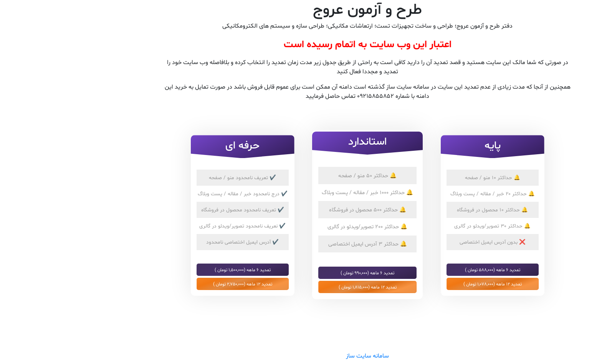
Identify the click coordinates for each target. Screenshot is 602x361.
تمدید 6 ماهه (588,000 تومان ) (426, 270)
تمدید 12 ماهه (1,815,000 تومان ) (301, 287)
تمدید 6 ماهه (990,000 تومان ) (301, 273)
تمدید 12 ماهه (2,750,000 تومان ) (176, 284)
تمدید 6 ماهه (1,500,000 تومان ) (176, 270)
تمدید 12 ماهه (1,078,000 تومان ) (426, 284)
